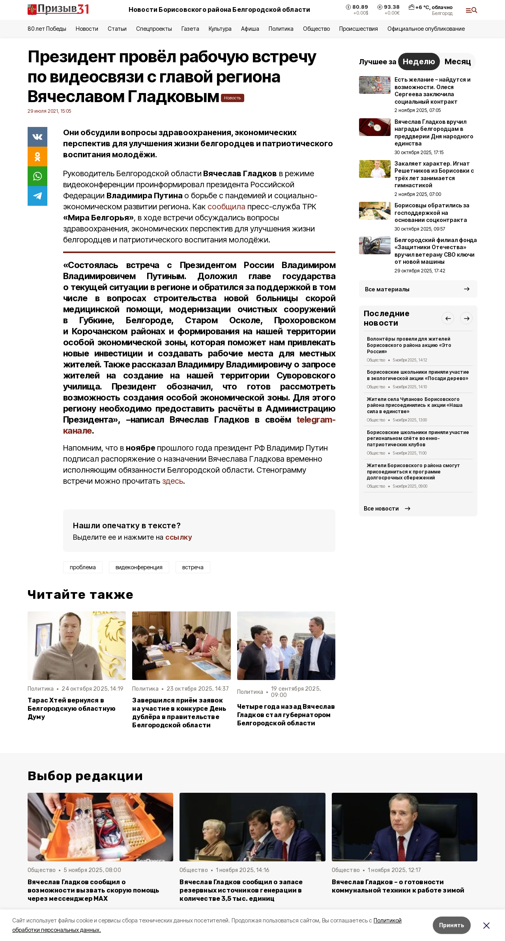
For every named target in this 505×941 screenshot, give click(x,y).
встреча (193, 567)
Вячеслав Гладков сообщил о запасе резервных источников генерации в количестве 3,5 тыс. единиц (241, 890)
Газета (190, 28)
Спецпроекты (154, 28)
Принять (451, 925)
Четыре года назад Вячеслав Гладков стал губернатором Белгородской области (286, 715)
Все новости (381, 508)
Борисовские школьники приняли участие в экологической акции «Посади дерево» (418, 375)
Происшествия (358, 28)
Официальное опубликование (426, 28)
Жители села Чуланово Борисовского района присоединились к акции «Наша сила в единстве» (414, 405)
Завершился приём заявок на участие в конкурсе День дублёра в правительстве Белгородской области (179, 713)
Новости (87, 28)
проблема (83, 567)
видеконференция (139, 567)
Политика (281, 28)
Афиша (250, 28)
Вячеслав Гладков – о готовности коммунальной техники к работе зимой (398, 886)
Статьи (117, 28)
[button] (447, 318)
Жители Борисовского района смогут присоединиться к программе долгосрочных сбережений (413, 471)
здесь (172, 481)
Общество (316, 28)
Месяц (458, 61)
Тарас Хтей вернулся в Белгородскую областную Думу (72, 709)
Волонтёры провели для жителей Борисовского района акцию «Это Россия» (409, 345)
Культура (220, 28)
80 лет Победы (47, 28)
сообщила (227, 206)
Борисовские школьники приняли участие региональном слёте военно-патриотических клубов (418, 438)
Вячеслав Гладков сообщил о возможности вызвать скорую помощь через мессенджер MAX (93, 890)
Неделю (419, 61)
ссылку (178, 537)
